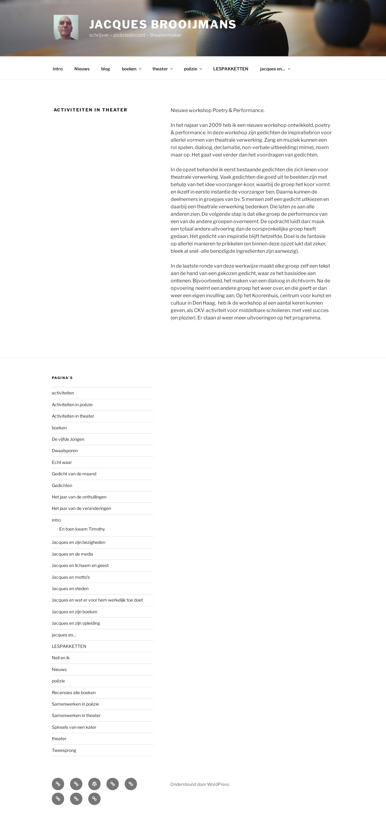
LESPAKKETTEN (230, 67)
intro (58, 67)
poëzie (193, 67)
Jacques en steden (70, 587)
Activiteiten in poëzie (72, 403)
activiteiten (63, 391)
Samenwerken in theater (76, 714)
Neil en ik (61, 656)
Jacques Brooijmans (163, 24)
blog (105, 67)
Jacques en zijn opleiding (76, 622)
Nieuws (81, 67)
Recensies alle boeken (74, 691)
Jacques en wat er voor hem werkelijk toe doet (97, 599)
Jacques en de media (72, 553)
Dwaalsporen (65, 449)
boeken (132, 67)
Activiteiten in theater (73, 415)
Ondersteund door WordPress (199, 783)
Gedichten (62, 484)
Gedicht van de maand (74, 472)
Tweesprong (64, 749)
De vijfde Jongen (68, 438)
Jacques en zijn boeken (74, 610)
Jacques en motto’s (71, 576)
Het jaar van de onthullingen (79, 495)
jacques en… (275, 67)
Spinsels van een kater (74, 726)
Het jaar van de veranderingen (81, 507)
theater (163, 67)
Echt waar (62, 461)
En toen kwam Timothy (82, 528)
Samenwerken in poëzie (75, 703)
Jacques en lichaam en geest (80, 564)
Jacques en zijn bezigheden (78, 541)
